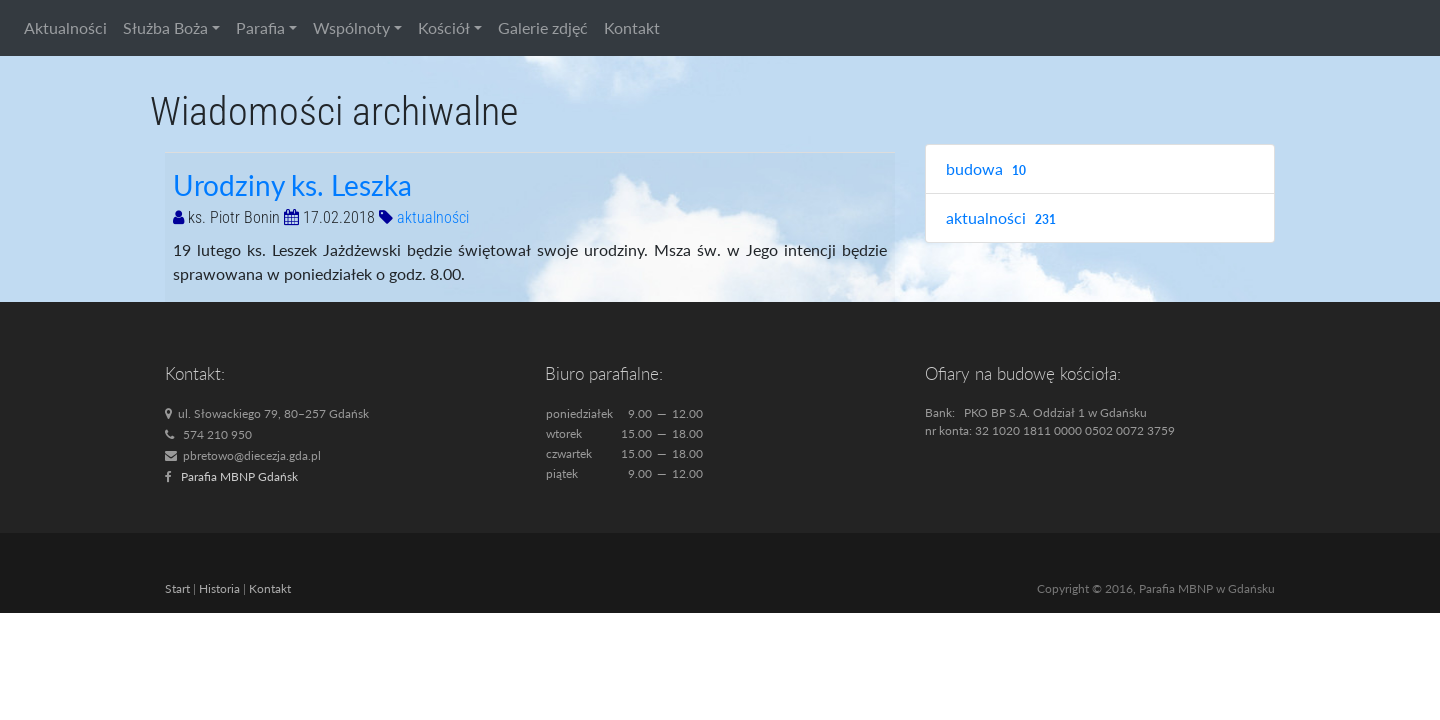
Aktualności (65, 27)
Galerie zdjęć (543, 27)
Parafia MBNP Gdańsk (239, 476)
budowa (988, 169)
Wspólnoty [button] (351, 27)
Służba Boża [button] (165, 27)
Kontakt (632, 27)
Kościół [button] (444, 27)
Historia (219, 588)
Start (177, 588)
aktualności (433, 217)
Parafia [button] (260, 27)
